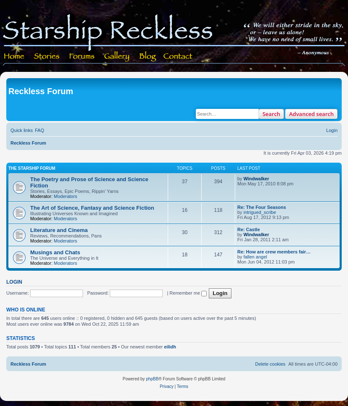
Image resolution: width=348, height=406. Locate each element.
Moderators (65, 196)
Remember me (188, 292)
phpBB (152, 379)
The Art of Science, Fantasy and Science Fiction (92, 208)
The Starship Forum (31, 168)
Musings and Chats (55, 252)
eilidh (170, 346)
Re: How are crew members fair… (274, 251)
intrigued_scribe (260, 212)
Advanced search (311, 114)
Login (14, 282)
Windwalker (256, 178)
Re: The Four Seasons (261, 207)
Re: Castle (248, 229)
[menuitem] (39, 130)
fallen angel (255, 256)
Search (271, 114)
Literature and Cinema (59, 230)
